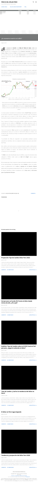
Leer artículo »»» (33, 269)
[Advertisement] (19, 22)
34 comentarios (10, 269)
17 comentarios (10, 405)
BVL (18, 193)
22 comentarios (10, 360)
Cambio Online (4, 6)
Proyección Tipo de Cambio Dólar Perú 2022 (15, 258)
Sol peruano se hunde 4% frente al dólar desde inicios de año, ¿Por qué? (16, 302)
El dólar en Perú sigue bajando (11, 412)
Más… (26, 6)
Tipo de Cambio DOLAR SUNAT (16, 6)
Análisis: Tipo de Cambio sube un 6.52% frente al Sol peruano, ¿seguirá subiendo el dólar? (18, 347)
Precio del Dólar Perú (9, 2)
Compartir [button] (33, 193)
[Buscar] (33, 2)
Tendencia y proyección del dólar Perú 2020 (15, 455)
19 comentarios (10, 467)
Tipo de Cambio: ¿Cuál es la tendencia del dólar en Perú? (17, 392)
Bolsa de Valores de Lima (11, 193)
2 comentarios (10, 314)
